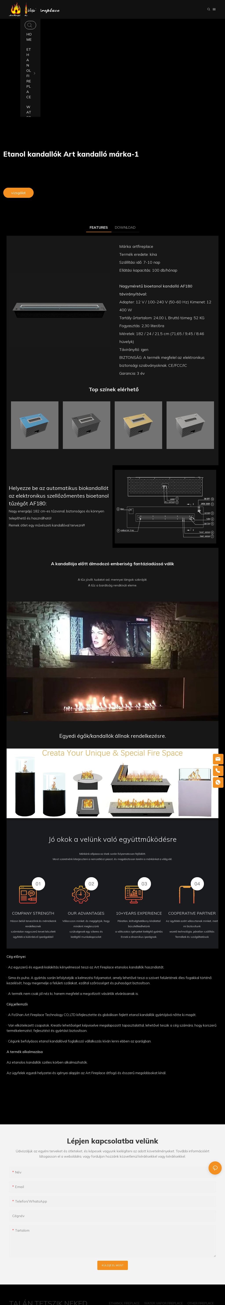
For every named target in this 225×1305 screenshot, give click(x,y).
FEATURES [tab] (99, 227)
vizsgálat (18, 193)
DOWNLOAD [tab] (125, 227)
